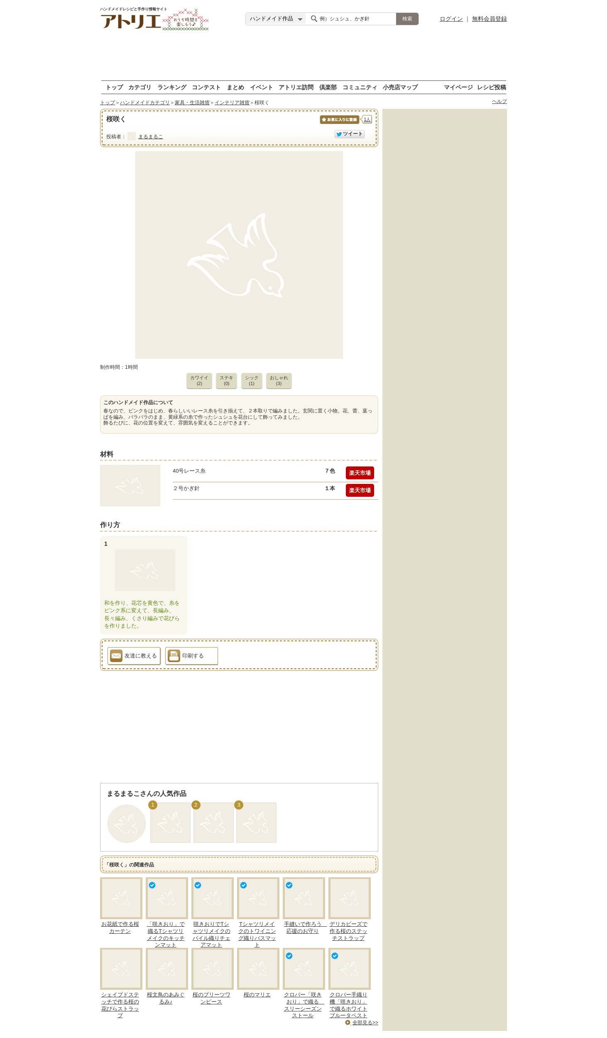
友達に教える (133, 657)
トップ (114, 87)
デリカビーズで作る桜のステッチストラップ (348, 931)
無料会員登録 (489, 18)
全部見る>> (365, 1023)
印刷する (186, 657)
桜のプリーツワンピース (211, 998)
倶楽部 (328, 87)
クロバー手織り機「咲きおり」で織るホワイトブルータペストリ (348, 1008)
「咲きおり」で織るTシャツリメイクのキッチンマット (166, 934)
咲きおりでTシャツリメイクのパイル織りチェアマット (211, 934)
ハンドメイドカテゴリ (145, 103)
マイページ (458, 87)
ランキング (171, 87)
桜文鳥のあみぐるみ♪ (166, 998)
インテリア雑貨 (232, 103)
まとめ (235, 87)
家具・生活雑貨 (192, 103)
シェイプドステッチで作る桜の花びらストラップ (120, 1005)
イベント (261, 87)
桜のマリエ (257, 994)
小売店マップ (400, 87)
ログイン (451, 18)
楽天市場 (360, 473)
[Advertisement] (303, 56)
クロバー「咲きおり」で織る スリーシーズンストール (304, 1005)
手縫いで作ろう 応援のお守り (305, 927)
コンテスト (206, 87)
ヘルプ (499, 101)
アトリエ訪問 (296, 87)
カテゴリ (140, 87)
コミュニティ (360, 87)
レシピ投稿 (491, 87)
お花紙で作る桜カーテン (120, 927)
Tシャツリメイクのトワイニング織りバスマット (257, 934)
